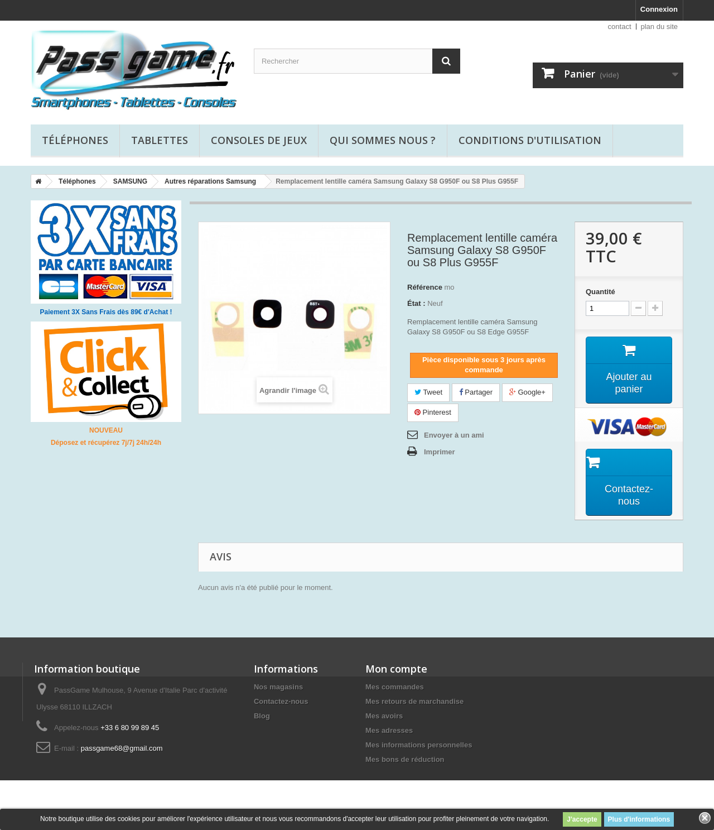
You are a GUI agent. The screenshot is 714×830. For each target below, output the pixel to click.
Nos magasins (278, 687)
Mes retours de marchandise (414, 701)
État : (416, 303)
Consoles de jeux (259, 140)
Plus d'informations (639, 819)
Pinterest (432, 412)
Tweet (428, 392)
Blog (262, 716)
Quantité (600, 291)
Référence (424, 287)
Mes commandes (394, 687)
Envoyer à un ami (454, 435)
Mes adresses (389, 730)
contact (619, 26)
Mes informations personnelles (418, 745)
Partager (476, 392)
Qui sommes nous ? (383, 140)
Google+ (527, 392)
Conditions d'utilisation (530, 140)
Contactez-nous (281, 701)
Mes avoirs (384, 716)
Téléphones (75, 140)
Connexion (659, 9)
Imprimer (439, 452)
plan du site (659, 26)
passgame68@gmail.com (122, 748)
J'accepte (582, 819)
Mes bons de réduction (405, 759)
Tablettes (159, 140)
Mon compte (396, 668)
